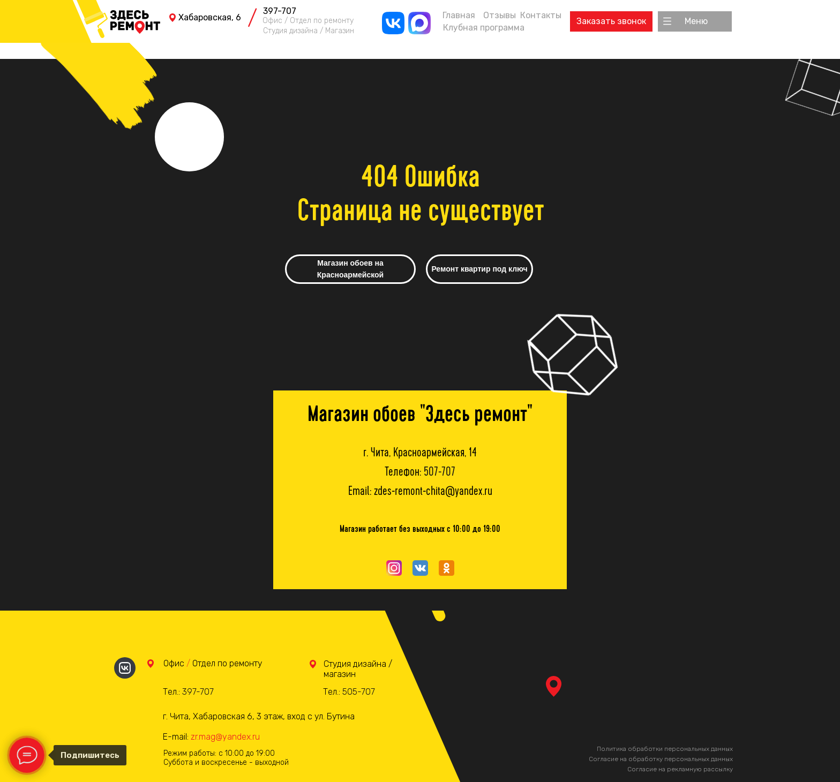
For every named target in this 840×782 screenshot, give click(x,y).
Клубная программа (483, 27)
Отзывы (499, 15)
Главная (458, 15)
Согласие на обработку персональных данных (661, 759)
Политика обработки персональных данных (665, 749)
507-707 (439, 473)
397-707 (279, 11)
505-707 (358, 692)
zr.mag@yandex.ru (225, 737)
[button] (696, 21)
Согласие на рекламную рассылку (680, 769)
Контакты (540, 15)
